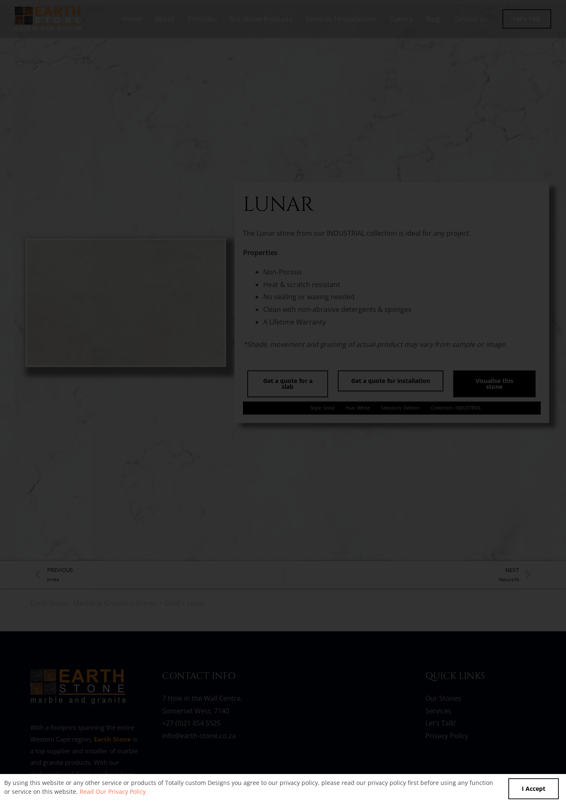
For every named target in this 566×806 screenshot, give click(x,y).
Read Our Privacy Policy (113, 791)
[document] (283, 403)
